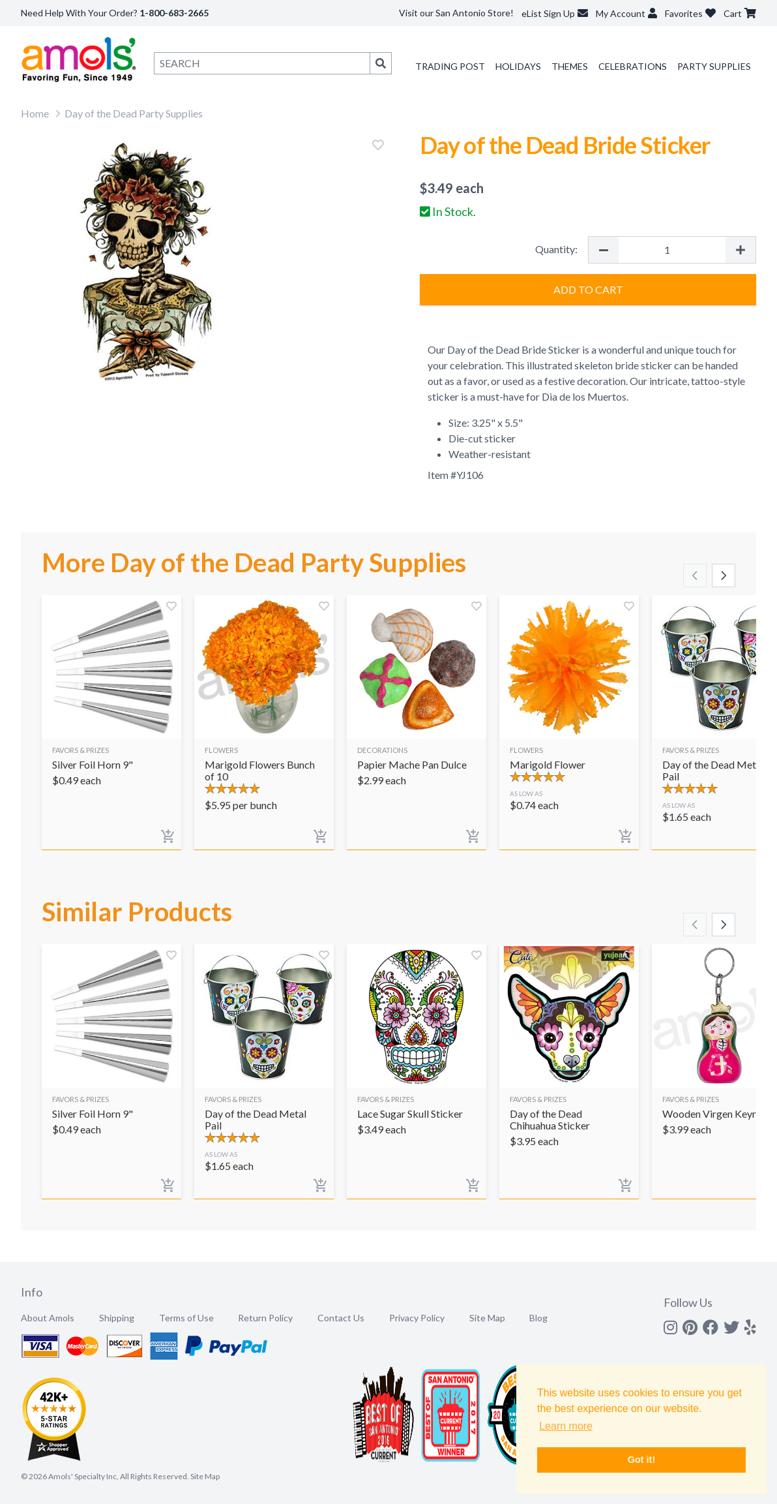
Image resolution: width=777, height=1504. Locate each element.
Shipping (116, 1317)
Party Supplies (714, 66)
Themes (569, 66)
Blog (538, 1317)
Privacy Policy (417, 1317)
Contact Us (340, 1317)
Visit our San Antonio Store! (456, 12)
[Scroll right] (723, 575)
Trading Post (450, 66)
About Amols (47, 1317)
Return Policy (265, 1317)
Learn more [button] (566, 1426)
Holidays (518, 66)
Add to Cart (588, 289)
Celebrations (632, 66)
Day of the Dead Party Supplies (134, 113)
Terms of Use (186, 1317)
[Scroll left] (695, 575)
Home (35, 113)
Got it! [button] (641, 1459)
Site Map (487, 1317)
